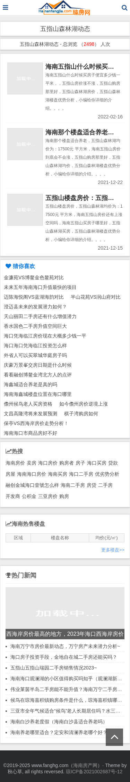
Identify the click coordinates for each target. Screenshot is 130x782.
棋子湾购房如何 (81, 413)
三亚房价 (48, 496)
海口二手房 (81, 474)
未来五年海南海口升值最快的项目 (40, 287)
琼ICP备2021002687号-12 (94, 771)
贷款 (113, 463)
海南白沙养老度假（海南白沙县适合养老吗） (58, 721)
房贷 (91, 485)
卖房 (31, 463)
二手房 (105, 485)
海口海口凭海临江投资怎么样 (35, 345)
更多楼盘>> (112, 549)
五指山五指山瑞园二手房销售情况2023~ (53, 668)
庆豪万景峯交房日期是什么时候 (38, 365)
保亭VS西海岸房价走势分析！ (36, 423)
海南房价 (15, 463)
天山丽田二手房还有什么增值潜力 (40, 316)
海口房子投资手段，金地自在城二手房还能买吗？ (63, 657)
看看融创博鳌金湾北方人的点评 (38, 374)
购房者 (66, 463)
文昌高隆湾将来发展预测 (30, 413)
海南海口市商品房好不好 (30, 433)
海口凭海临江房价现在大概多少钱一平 (45, 336)
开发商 (13, 496)
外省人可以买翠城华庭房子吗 (35, 355)
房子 (80, 463)
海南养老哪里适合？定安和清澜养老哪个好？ (58, 732)
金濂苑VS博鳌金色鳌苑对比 (34, 277)
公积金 (29, 496)
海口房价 (48, 463)
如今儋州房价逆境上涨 (83, 404)
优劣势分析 (107, 474)
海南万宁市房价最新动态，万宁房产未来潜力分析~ (65, 646)
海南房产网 (85, 765)
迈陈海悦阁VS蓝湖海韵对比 (34, 297)
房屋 (10, 474)
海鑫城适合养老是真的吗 (30, 384)
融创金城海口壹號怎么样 (32, 485)
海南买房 (57, 474)
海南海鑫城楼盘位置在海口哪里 (38, 394)
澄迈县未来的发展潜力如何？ (35, 306)
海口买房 (96, 463)
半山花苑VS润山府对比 (96, 297)
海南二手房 (73, 485)
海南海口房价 (31, 474)
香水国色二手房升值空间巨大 (35, 326)
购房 (64, 496)
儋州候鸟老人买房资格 (28, 404)
